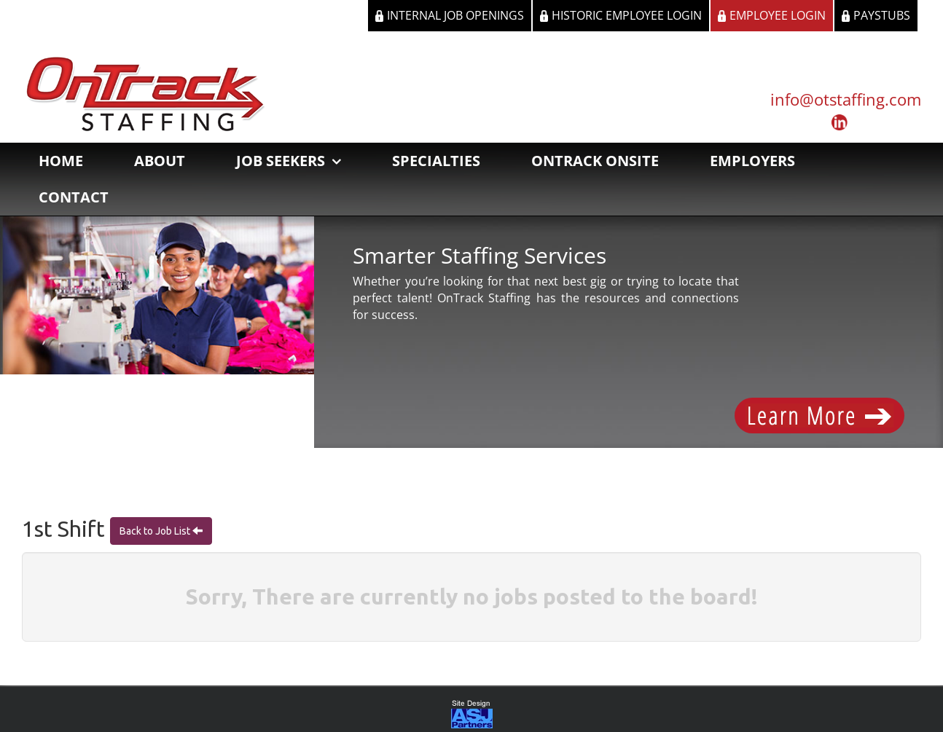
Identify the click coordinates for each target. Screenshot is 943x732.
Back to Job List (156, 532)
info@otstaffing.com (845, 99)
